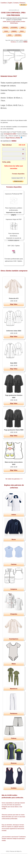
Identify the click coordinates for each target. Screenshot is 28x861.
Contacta (16, 2)
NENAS (22, 31)
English (10, 2)
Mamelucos (13, 688)
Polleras (13, 738)
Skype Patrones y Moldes (14, 137)
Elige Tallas (13, 304)
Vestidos (13, 788)
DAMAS (6, 31)
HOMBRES (13, 31)
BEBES (22, 27)
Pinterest (22, 2)
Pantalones (13, 713)
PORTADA (5, 27)
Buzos (14, 539)
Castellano (4, 2)
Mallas (14, 664)
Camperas (13, 589)
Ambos (13, 514)
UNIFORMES (18, 35)
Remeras (14, 763)
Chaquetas (13, 614)
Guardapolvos (13, 639)
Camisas (13, 564)
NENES (9, 35)
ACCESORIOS (14, 27)
